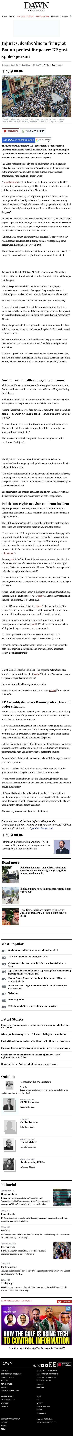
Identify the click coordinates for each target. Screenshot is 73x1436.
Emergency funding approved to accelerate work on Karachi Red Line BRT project (35, 1026)
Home (4, 16)
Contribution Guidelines (11, 1374)
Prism (38, 1400)
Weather (4, 1403)
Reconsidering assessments (35, 1081)
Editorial (8, 1184)
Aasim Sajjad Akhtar (28, 1147)
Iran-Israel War (42, 16)
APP (39, 65)
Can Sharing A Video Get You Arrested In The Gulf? (37, 1348)
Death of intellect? (29, 1142)
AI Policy (4, 1381)
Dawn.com (6, 65)
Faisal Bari (24, 1087)
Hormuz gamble (16, 999)
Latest (12, 16)
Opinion (64, 16)
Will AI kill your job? (29, 1102)
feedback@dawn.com (42, 828)
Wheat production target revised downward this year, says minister (33, 1034)
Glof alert (5, 1230)
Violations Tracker (25, 16)
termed (52, 690)
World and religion (29, 1122)
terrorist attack (11, 182)
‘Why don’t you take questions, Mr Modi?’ (28, 956)
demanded (9, 553)
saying (37, 674)
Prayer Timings (7, 1396)
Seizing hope (7, 1283)
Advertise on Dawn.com (46, 1377)
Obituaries (40, 1387)
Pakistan (55, 16)
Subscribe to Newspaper (46, 1370)
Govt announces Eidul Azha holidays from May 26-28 (33, 950)
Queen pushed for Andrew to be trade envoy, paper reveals (29, 1064)
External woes (8, 1247)
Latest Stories (12, 1019)
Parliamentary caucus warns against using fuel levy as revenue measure (35, 1048)
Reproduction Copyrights (47, 1374)
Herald (4, 1426)
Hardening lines (9, 1194)
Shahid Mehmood (27, 1107)
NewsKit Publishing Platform (46, 1422)
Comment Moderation (10, 1391)
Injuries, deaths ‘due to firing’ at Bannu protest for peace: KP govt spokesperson (35, 49)
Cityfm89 (4, 1422)
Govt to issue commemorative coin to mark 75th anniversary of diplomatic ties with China (31, 1056)
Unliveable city (8, 1214)
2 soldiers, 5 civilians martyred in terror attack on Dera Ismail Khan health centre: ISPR (43, 912)
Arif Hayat (16, 65)
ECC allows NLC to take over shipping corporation (32, 1006)
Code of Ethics (7, 1377)
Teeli (3, 1429)
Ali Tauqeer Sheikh (27, 1167)
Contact (4, 1370)
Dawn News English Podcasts (16, 1301)
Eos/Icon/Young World (10, 1419)
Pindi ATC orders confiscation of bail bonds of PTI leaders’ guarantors (35, 1041)
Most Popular (12, 944)
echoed (38, 606)
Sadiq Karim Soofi (27, 1127)
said (12, 559)
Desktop (4, 1406)
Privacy (4, 1387)
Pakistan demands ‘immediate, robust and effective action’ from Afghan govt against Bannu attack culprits (43, 870)
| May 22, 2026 (36, 11)
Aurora (39, 1410)
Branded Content (43, 1381)
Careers (39, 1384)
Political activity (9, 1267)
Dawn (38, 1396)
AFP (33, 65)
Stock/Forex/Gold (8, 1400)
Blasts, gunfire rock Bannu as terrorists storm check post (45, 890)
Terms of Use (6, 1384)
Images (39, 1403)
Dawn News (41, 1413)
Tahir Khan (26, 65)
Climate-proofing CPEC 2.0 (33, 1162)
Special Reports (43, 1406)
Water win (13, 993)
